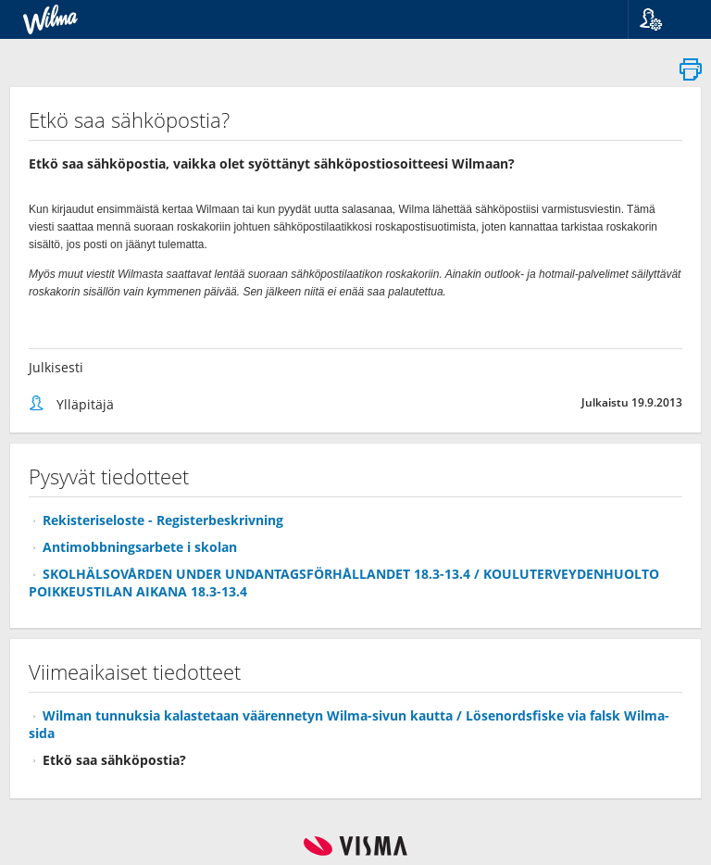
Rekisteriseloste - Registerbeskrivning (163, 520)
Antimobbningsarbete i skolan (140, 547)
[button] (662, 19)
